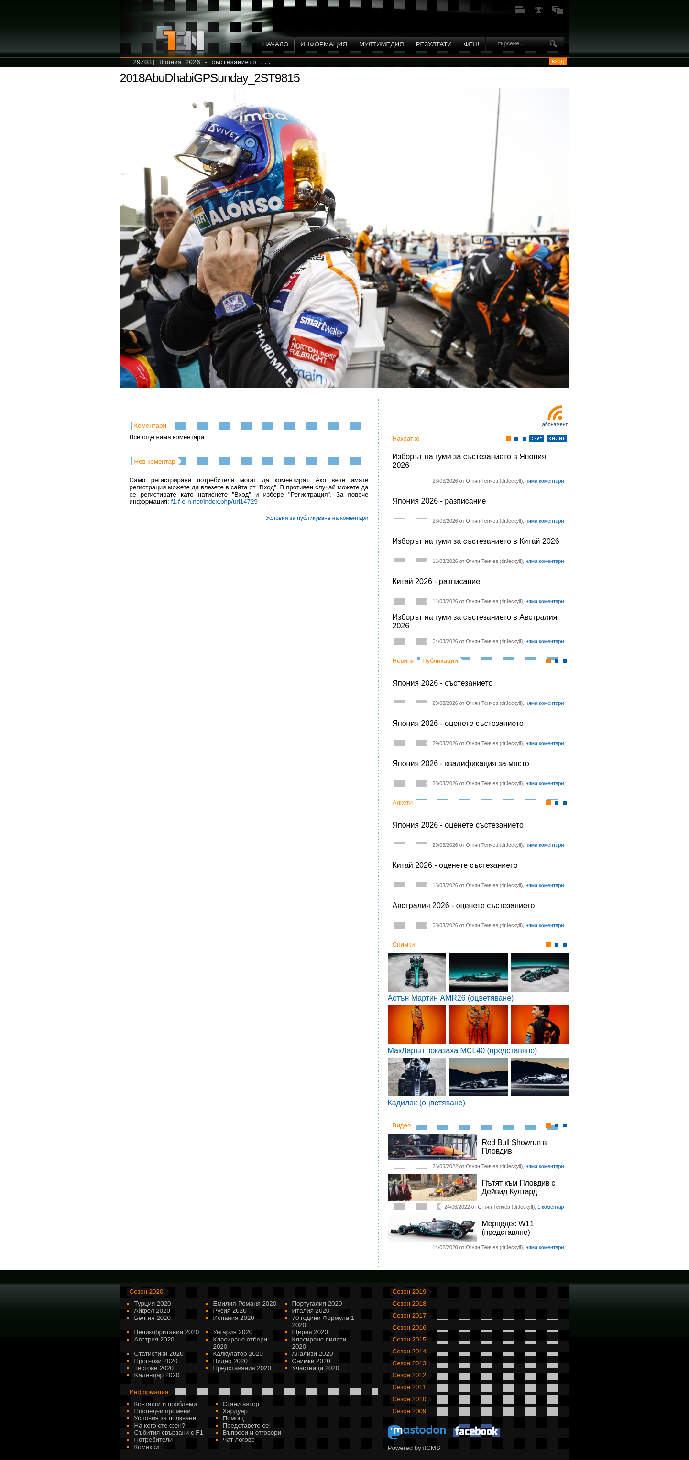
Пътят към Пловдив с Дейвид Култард (518, 1187)
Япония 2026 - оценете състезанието (458, 723)
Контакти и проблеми (165, 1403)
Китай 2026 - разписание (437, 581)
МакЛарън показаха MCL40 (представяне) (462, 1051)
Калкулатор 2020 (238, 1353)
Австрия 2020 (154, 1339)
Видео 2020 (230, 1360)
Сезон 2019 (410, 1291)
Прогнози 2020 (156, 1360)
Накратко (406, 438)
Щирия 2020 (310, 1332)
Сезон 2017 (410, 1315)
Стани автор (241, 1403)
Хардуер (235, 1411)
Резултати (434, 44)
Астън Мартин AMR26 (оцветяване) (451, 998)
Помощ (233, 1418)
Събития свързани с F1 (168, 1432)
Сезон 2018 (410, 1303)
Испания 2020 (233, 1317)
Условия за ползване (165, 1418)
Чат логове (239, 1439)
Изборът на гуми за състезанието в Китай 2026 (476, 541)
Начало (275, 44)
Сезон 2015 (410, 1339)
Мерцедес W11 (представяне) (508, 1228)
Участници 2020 (315, 1368)
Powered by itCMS (414, 1447)
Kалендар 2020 (157, 1375)
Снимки (404, 944)
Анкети (403, 802)
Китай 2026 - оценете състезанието (455, 865)
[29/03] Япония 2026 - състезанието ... (200, 62)
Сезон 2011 (410, 1387)
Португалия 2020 (317, 1303)
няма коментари (544, 481)
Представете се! (247, 1425)
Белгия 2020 (152, 1317)
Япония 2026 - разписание (439, 501)
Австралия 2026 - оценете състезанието (464, 905)
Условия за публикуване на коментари (317, 518)
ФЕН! (471, 44)
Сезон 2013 (410, 1363)
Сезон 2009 (410, 1411)
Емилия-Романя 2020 (245, 1303)
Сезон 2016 (410, 1327)
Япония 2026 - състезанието (443, 683)
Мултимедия (381, 44)
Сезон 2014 (410, 1351)
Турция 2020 (152, 1303)
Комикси (146, 1446)
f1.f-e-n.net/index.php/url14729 (214, 501)
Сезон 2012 (410, 1375)
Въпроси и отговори (252, 1432)
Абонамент (555, 424)
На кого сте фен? (160, 1425)
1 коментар (550, 1207)
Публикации (440, 660)
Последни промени (162, 1411)
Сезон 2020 (147, 1291)
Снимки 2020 (311, 1360)
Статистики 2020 (159, 1353)
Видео (402, 1125)
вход (558, 61)
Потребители (153, 1439)
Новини (404, 660)
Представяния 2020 (242, 1368)
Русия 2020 (230, 1310)
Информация (323, 44)
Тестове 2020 (154, 1368)
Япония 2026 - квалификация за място (461, 763)
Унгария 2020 (233, 1332)
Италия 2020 (311, 1310)
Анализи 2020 (312, 1353)
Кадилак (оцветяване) (427, 1103)
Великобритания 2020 (166, 1332)
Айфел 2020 (152, 1310)
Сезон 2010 (410, 1399)
